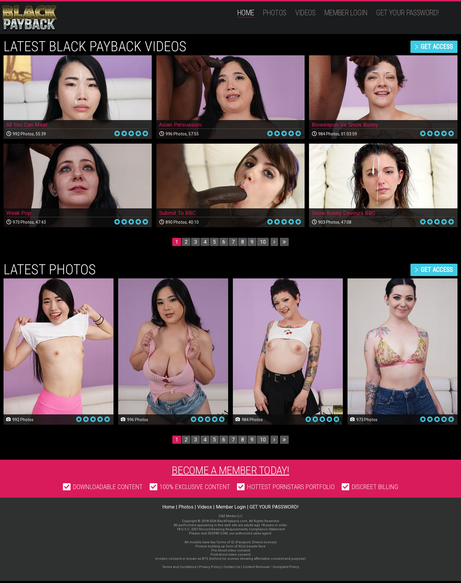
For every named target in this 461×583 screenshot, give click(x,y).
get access (433, 46)
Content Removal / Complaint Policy (271, 569)
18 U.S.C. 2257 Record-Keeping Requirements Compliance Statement (231, 531)
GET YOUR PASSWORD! (407, 13)
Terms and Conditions (179, 569)
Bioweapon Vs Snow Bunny (347, 124)
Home (245, 13)
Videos (305, 13)
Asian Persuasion (181, 124)
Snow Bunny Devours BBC (345, 213)
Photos (274, 13)
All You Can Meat (28, 124)
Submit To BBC (178, 213)
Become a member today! (230, 471)
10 (263, 242)
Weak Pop (19, 213)
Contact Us (231, 569)
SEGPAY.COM (218, 535)
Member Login (346, 13)
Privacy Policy (210, 569)
